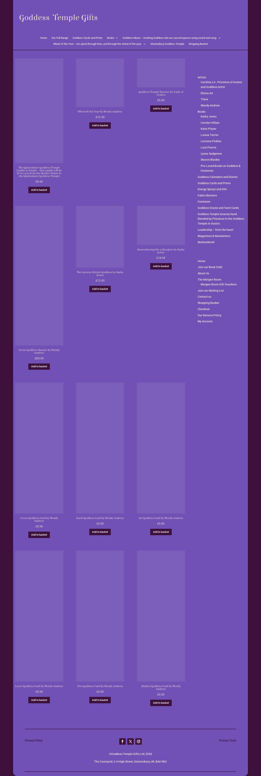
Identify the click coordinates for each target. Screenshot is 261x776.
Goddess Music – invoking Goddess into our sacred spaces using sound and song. (170, 38)
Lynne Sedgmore (211, 153)
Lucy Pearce (208, 147)
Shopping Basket (198, 44)
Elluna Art (207, 93)
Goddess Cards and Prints (88, 38)
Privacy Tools (227, 740)
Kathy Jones (209, 116)
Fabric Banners (207, 195)
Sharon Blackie (210, 159)
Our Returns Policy (209, 315)
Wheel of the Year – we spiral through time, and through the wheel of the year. (97, 44)
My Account (205, 321)
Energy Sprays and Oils (212, 189)
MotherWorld (206, 242)
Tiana (204, 99)
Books (110, 38)
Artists (202, 77)
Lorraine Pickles (211, 141)
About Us (203, 273)
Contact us (204, 296)
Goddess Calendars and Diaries (218, 177)
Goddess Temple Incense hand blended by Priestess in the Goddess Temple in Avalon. (221, 218)
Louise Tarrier (210, 135)
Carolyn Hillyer (210, 122)
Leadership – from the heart (215, 229)
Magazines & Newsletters (214, 236)
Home (43, 38)
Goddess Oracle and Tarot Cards (218, 207)
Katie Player (208, 128)
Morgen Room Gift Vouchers (219, 284)
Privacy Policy (34, 740)
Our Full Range (59, 38)
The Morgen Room (209, 279)
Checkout (204, 309)
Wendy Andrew (210, 105)
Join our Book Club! (210, 267)
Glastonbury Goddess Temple (167, 44)
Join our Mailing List (211, 290)
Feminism (204, 201)
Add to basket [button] (39, 189)
